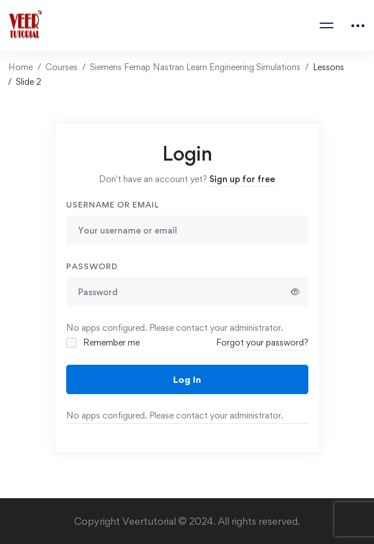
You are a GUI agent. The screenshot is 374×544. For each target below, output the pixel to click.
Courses (61, 67)
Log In (187, 379)
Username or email (112, 204)
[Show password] (295, 291)
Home (20, 67)
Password (92, 266)
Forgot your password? (262, 342)
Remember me (104, 342)
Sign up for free (242, 179)
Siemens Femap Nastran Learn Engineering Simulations (195, 67)
